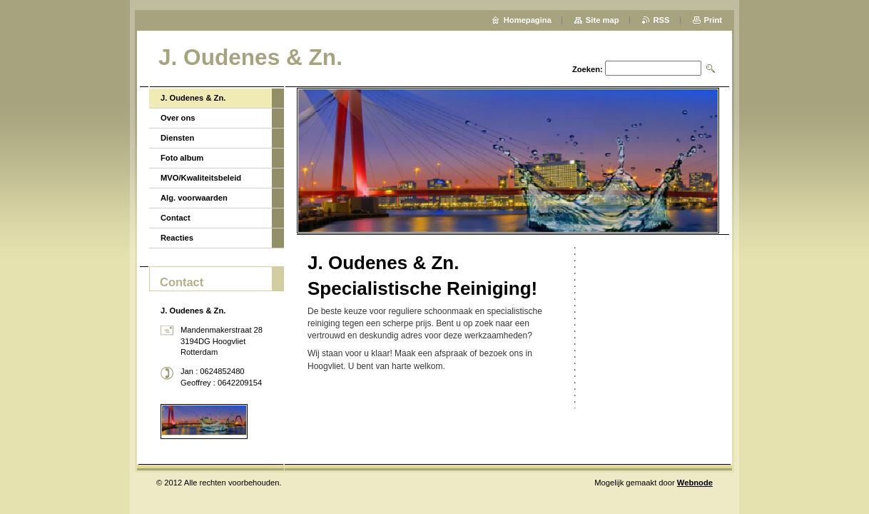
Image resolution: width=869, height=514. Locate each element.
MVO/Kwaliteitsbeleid (201, 177)
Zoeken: (587, 69)
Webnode (695, 482)
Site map (602, 20)
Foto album (182, 157)
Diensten (177, 137)
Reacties (177, 237)
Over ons (178, 118)
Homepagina (528, 20)
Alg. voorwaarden (194, 197)
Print (713, 20)
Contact (175, 217)
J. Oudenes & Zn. (193, 98)
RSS (662, 20)
